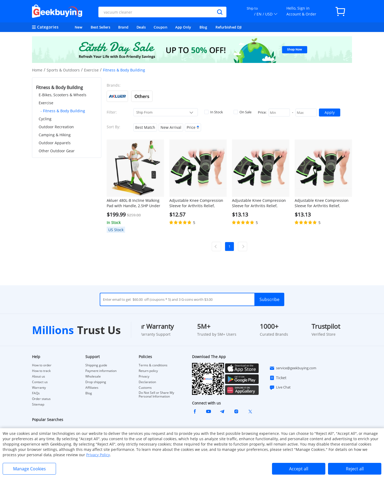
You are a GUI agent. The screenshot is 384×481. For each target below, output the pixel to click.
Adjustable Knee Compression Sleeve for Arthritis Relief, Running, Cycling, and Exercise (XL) (259, 203)
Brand (123, 27)
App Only (183, 27)
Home (37, 70)
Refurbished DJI (228, 27)
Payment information (101, 371)
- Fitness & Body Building (63, 110)
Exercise (91, 70)
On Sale (242, 112)
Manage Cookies (29, 469)
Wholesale (93, 376)
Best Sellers (100, 27)
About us (38, 376)
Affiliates (91, 388)
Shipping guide (96, 365)
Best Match (145, 127)
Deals (141, 27)
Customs (145, 388)
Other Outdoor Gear (57, 150)
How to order (41, 365)
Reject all (355, 469)
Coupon (160, 27)
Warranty (39, 388)
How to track (41, 371)
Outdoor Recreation (56, 126)
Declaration (147, 382)
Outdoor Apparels (55, 142)
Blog (203, 27)
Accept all (298, 469)
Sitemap (38, 404)
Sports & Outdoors (63, 70)
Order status (41, 399)
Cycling (45, 118)
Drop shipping (95, 382)
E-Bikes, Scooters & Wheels (62, 94)
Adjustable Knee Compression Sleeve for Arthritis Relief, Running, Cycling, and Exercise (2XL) (322, 203)
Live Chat (280, 387)
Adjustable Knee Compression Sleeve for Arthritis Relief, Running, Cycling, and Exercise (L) (196, 203)
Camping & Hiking (55, 134)
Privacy (144, 376)
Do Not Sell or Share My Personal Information (156, 394)
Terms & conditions (153, 365)
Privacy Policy (98, 454)
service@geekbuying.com (292, 368)
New (78, 27)
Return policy (148, 371)
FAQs (36, 393)
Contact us (40, 382)
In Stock (213, 112)
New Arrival (171, 127)
